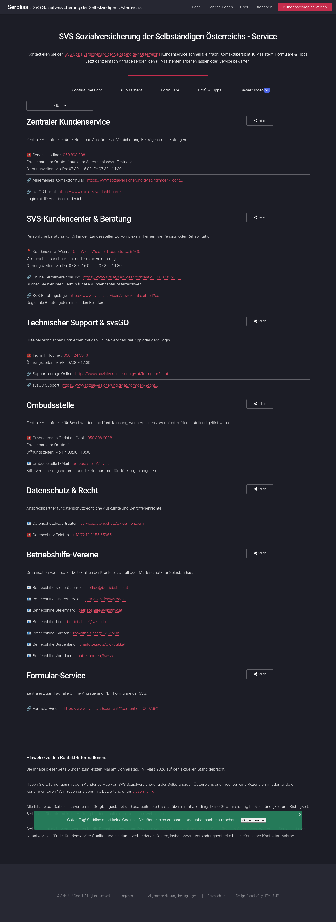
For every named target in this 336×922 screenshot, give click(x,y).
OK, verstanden (253, 820)
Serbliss (18, 7)
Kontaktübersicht (87, 90)
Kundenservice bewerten (305, 7)
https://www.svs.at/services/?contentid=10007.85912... (132, 277)
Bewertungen (255, 90)
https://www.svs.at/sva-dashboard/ (90, 191)
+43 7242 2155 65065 (92, 534)
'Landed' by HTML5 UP (263, 896)
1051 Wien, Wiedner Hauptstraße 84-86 (105, 251)
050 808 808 (74, 154)
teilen (260, 120)
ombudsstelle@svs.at (92, 463)
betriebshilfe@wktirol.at (87, 621)
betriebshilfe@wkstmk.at (100, 610)
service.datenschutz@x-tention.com (112, 523)
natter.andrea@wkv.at (96, 655)
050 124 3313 (76, 355)
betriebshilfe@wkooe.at (106, 599)
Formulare (170, 90)
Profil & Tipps (209, 90)
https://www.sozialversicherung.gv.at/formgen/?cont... (135, 180)
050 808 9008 (100, 438)
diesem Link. (143, 791)
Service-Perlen (220, 7)
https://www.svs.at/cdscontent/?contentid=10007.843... (113, 708)
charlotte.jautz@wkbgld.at (102, 644)
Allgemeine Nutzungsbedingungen (172, 896)
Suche (195, 7)
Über (244, 7)
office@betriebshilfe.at (108, 587)
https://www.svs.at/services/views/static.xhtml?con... (117, 295)
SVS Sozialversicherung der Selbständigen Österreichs (113, 54)
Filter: (60, 105)
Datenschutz (216, 896)
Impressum (129, 896)
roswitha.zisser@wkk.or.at (96, 633)
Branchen (264, 7)
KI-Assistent (131, 90)
